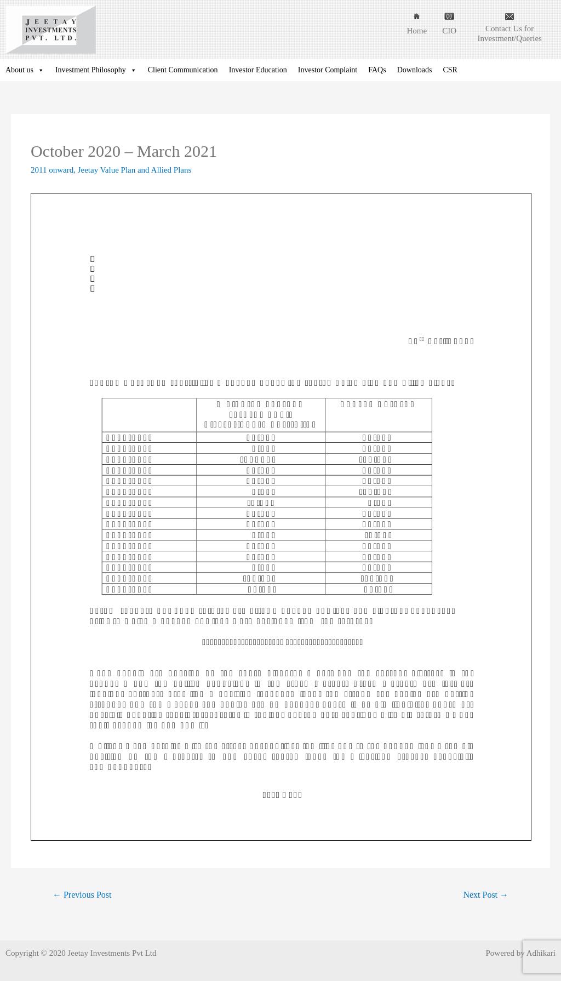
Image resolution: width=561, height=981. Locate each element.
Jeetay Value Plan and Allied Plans (135, 170)
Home (417, 30)
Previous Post (82, 894)
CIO (449, 30)
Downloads (414, 70)
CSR (450, 70)
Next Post (485, 894)
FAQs (377, 70)
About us (24, 70)
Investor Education (258, 70)
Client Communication (183, 70)
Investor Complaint (328, 70)
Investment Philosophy (96, 70)
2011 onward (52, 170)
